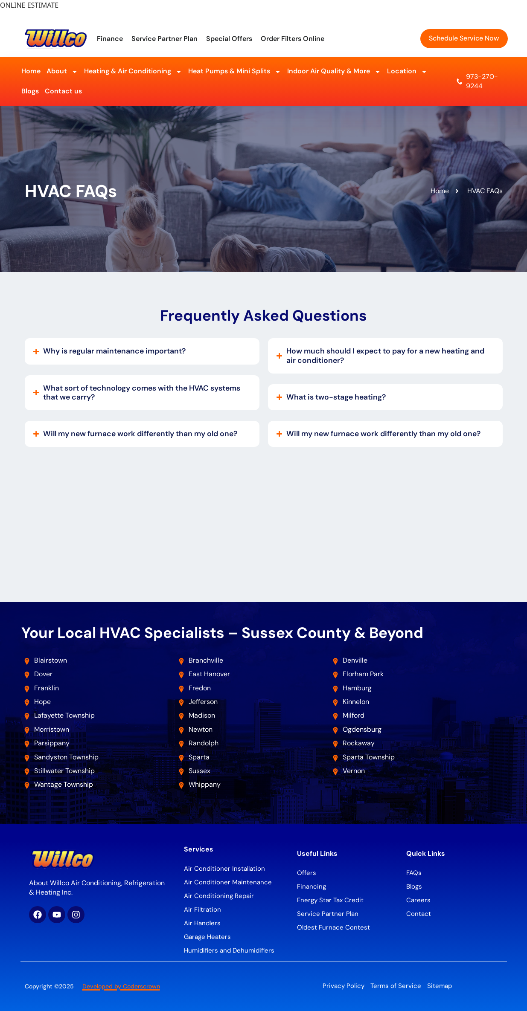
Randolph (203, 743)
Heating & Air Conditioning (133, 71)
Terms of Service (395, 986)
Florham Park (364, 673)
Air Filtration (202, 909)
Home (31, 71)
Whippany (205, 784)
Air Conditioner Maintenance (228, 882)
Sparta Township (369, 757)
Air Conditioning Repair (219, 896)
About (62, 71)
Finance (110, 38)
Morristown (51, 729)
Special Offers (229, 38)
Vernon (354, 770)
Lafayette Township (64, 715)
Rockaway (359, 743)
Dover (43, 673)
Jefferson (203, 701)
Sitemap (439, 986)
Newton (201, 729)
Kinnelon (356, 701)
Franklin (46, 688)
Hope (42, 701)
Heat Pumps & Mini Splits (234, 71)
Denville (355, 660)
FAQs (414, 873)
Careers (418, 900)
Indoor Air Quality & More (334, 71)
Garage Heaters (207, 937)
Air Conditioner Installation (224, 868)
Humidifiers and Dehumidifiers (229, 950)
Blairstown (51, 660)
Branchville (206, 660)
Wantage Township (63, 784)
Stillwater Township (65, 770)
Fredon (200, 688)
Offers (306, 873)
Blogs (30, 91)
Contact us (63, 91)
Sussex (199, 770)
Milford (353, 715)
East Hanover (210, 673)
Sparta (199, 757)
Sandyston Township (66, 757)
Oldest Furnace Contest (333, 927)
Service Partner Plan (164, 38)
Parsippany (52, 743)
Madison (202, 715)
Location (407, 71)
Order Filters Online (292, 38)
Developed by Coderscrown (121, 986)
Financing (311, 886)
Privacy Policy (343, 986)
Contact (418, 914)
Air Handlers (202, 923)
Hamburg (357, 688)
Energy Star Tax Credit (330, 900)
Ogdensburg (362, 729)
